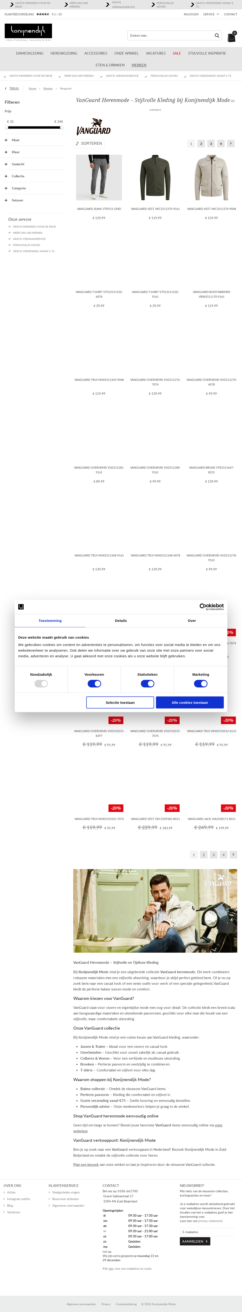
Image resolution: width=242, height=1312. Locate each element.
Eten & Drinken (110, 65)
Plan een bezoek (86, 1164)
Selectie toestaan (120, 703)
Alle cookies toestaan (190, 703)
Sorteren (91, 143)
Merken (139, 65)
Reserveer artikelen (65, 1194)
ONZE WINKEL (126, 53)
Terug (14, 88)
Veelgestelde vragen (66, 1187)
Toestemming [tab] (50, 620)
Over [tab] (192, 620)
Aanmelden (192, 1236)
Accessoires (95, 53)
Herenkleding (64, 53)
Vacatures (156, 53)
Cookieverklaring (126, 1299)
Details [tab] (121, 620)
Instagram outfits (18, 1194)
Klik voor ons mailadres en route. (127, 1263)
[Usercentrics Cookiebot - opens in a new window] (203, 606)
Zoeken (217, 35)
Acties (11, 1187)
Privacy (105, 1299)
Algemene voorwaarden (68, 1200)
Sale (177, 53)
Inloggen (191, 14)
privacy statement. (210, 1216)
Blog (10, 1200)
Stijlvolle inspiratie (207, 53)
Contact (230, 14)
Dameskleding (29, 53)
